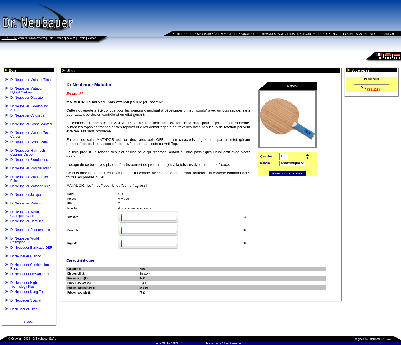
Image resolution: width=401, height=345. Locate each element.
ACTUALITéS (286, 33)
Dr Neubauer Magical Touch (31, 168)
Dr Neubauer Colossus (27, 115)
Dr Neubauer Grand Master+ (31, 124)
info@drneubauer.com (229, 343)
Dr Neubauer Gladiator (27, 98)
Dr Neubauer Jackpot (26, 195)
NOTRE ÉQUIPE (343, 33)
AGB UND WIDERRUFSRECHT (376, 33)
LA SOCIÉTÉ (228, 33)
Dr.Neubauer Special (25, 300)
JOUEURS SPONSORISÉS (200, 33)
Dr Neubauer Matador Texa (30, 186)
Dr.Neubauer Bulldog (25, 256)
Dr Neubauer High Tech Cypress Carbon (27, 152)
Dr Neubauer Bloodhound (29, 160)
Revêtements (37, 38)
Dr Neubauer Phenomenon (30, 230)
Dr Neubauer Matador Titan (30, 80)
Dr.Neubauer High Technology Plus (23, 285)
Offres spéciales (66, 38)
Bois (50, 38)
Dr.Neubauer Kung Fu (26, 292)
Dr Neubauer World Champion (24, 240)
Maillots (22, 38)
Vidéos (92, 38)
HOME (176, 33)
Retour (28, 321)
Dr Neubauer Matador (26, 203)
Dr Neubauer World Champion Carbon (24, 214)
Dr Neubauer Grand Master (30, 142)
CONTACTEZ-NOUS (318, 33)
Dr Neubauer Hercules (26, 221)
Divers (81, 38)
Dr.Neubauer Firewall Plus (29, 274)
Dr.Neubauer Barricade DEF (31, 248)
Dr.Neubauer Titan (23, 309)
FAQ (300, 33)
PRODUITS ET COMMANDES (257, 33)
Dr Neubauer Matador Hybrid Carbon (26, 90)
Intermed (374, 339)
